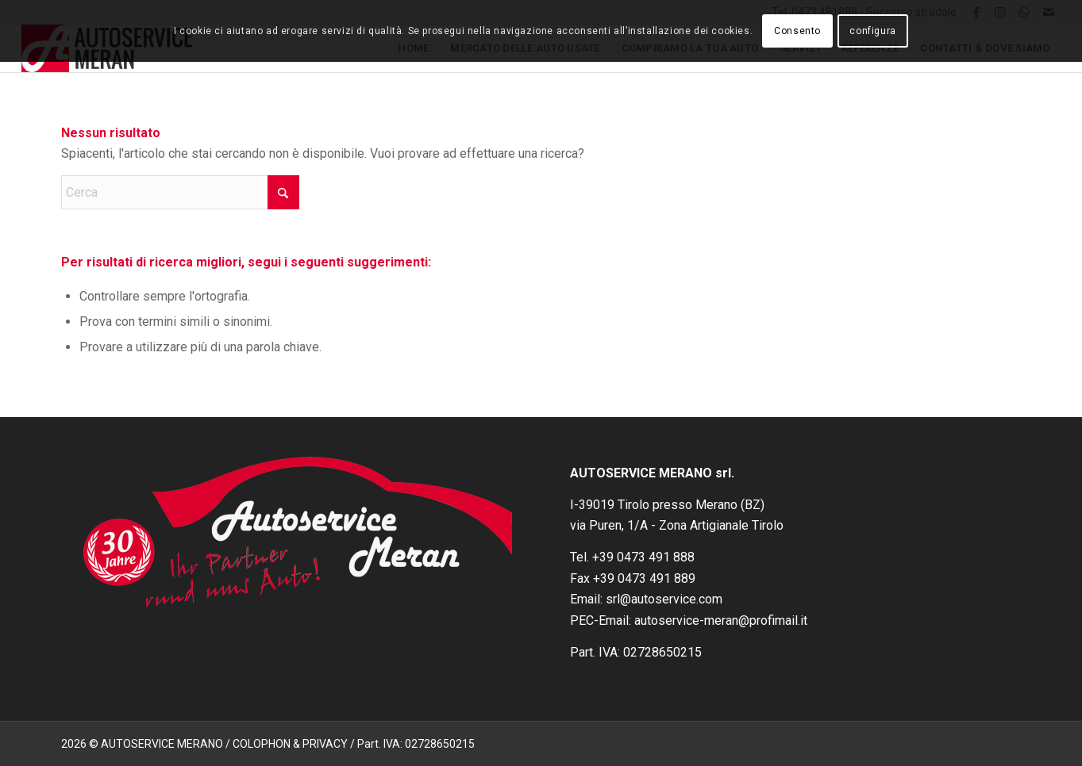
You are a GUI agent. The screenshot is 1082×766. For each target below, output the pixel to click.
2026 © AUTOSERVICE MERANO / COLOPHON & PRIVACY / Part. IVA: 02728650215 (268, 743)
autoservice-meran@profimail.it (720, 620)
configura (872, 30)
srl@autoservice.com (664, 599)
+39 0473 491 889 (644, 578)
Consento (797, 30)
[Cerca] (180, 192)
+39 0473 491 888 (643, 557)
